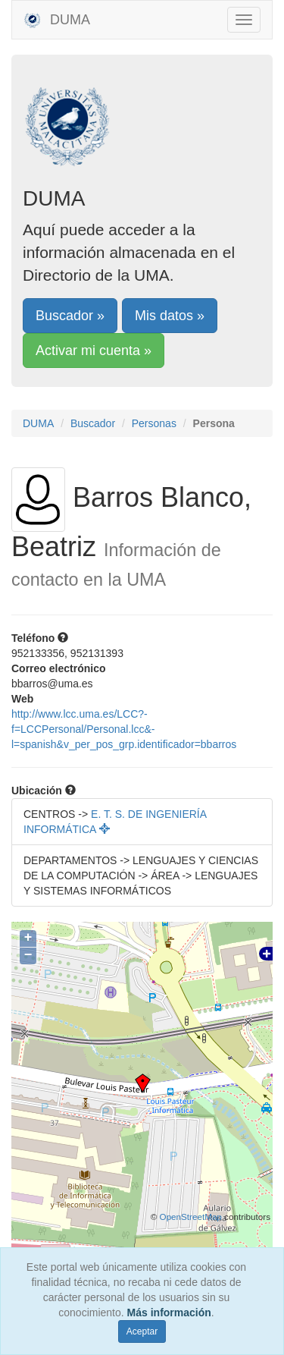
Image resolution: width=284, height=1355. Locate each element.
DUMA (56, 19)
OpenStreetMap (191, 1216)
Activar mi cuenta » (93, 350)
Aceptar (142, 1331)
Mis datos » (169, 315)
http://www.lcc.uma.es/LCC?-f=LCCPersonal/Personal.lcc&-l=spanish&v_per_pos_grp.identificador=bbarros (123, 729)
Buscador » (70, 315)
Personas (154, 423)
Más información (169, 1312)
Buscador (92, 423)
